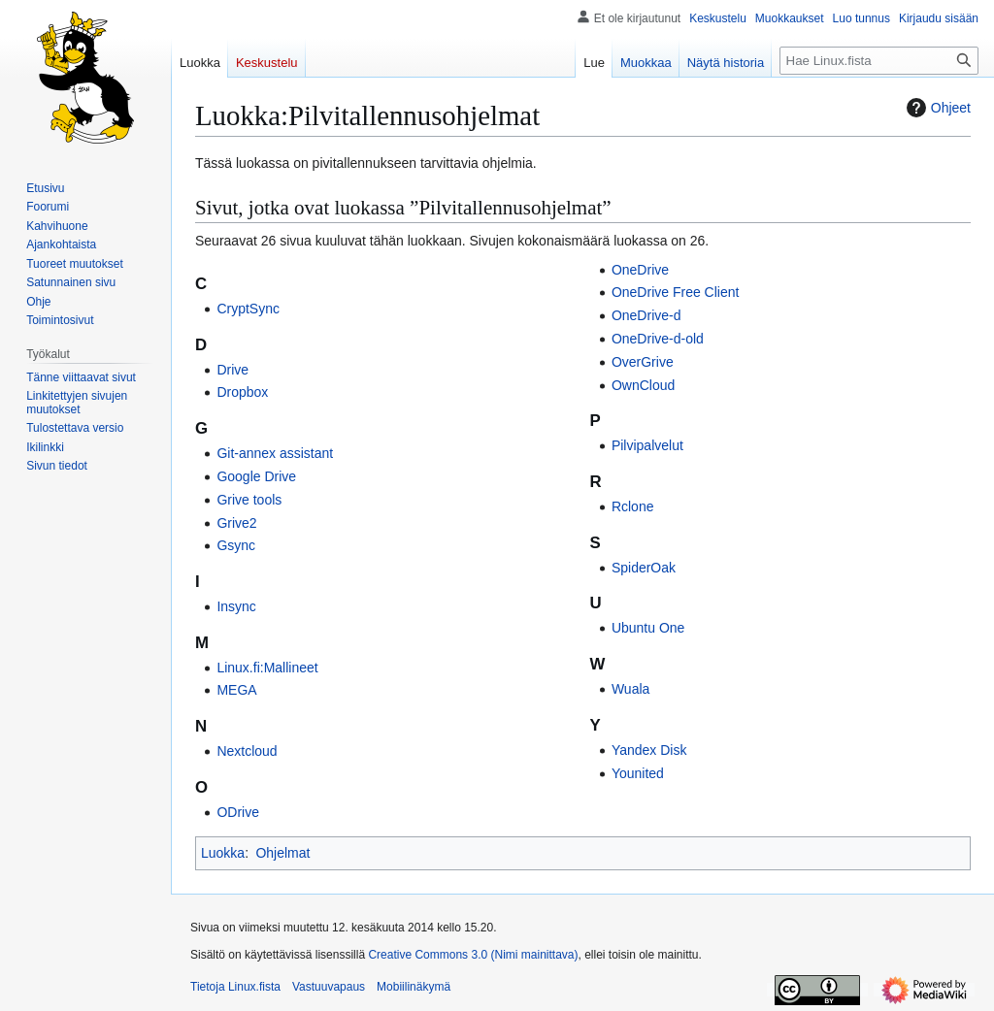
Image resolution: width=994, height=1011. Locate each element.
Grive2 (236, 523)
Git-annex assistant (274, 453)
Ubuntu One (648, 628)
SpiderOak (644, 567)
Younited (638, 773)
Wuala (630, 689)
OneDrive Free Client (676, 292)
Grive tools (249, 499)
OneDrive (640, 269)
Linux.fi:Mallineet (266, 667)
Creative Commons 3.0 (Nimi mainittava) (473, 955)
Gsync (235, 545)
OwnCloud (643, 385)
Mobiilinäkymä (413, 987)
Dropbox (242, 392)
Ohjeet (936, 107)
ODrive (237, 812)
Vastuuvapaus (328, 987)
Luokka (223, 853)
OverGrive (643, 362)
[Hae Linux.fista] (878, 61)
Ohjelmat (282, 853)
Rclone (633, 506)
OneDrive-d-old (658, 338)
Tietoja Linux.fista (235, 987)
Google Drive (256, 476)
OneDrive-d (646, 315)
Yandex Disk (649, 750)
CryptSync (248, 308)
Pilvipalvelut (647, 445)
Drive (232, 369)
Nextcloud (246, 751)
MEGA (236, 690)
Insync (235, 606)
